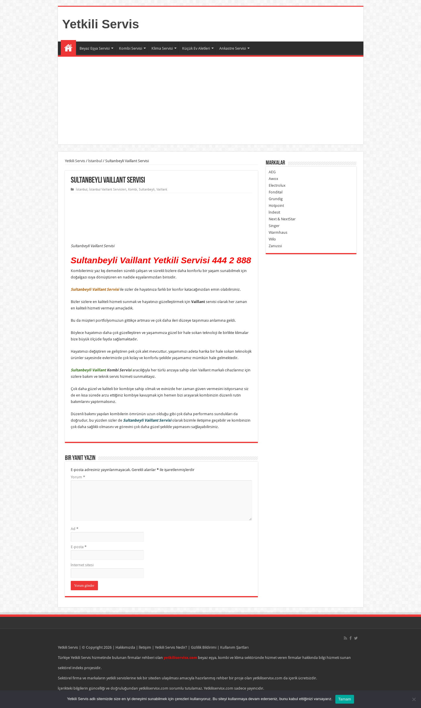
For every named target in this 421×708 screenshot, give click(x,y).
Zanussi (275, 246)
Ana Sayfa (68, 47)
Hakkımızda (125, 647)
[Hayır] (414, 699)
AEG (272, 172)
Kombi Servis (118, 370)
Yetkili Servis (100, 24)
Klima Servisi (162, 48)
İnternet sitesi (82, 565)
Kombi (132, 189)
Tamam (344, 699)
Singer (274, 226)
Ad (74, 529)
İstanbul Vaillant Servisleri (107, 189)
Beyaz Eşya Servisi (95, 48)
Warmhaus (278, 232)
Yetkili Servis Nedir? (171, 647)
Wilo (272, 239)
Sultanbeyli (147, 189)
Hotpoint (276, 205)
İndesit (274, 212)
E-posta (79, 547)
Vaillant (161, 189)
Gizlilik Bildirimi (203, 647)
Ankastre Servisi (232, 48)
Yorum (78, 477)
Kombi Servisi (130, 48)
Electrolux (277, 185)
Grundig (276, 199)
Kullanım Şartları (234, 647)
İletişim (145, 647)
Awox (273, 178)
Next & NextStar (282, 219)
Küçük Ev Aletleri (196, 48)
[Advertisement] (210, 100)
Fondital (275, 192)
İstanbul (95, 161)
